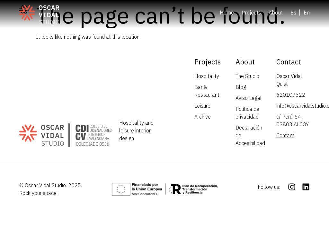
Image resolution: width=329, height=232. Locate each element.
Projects (251, 12)
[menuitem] (295, 12)
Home (227, 12)
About (276, 12)
